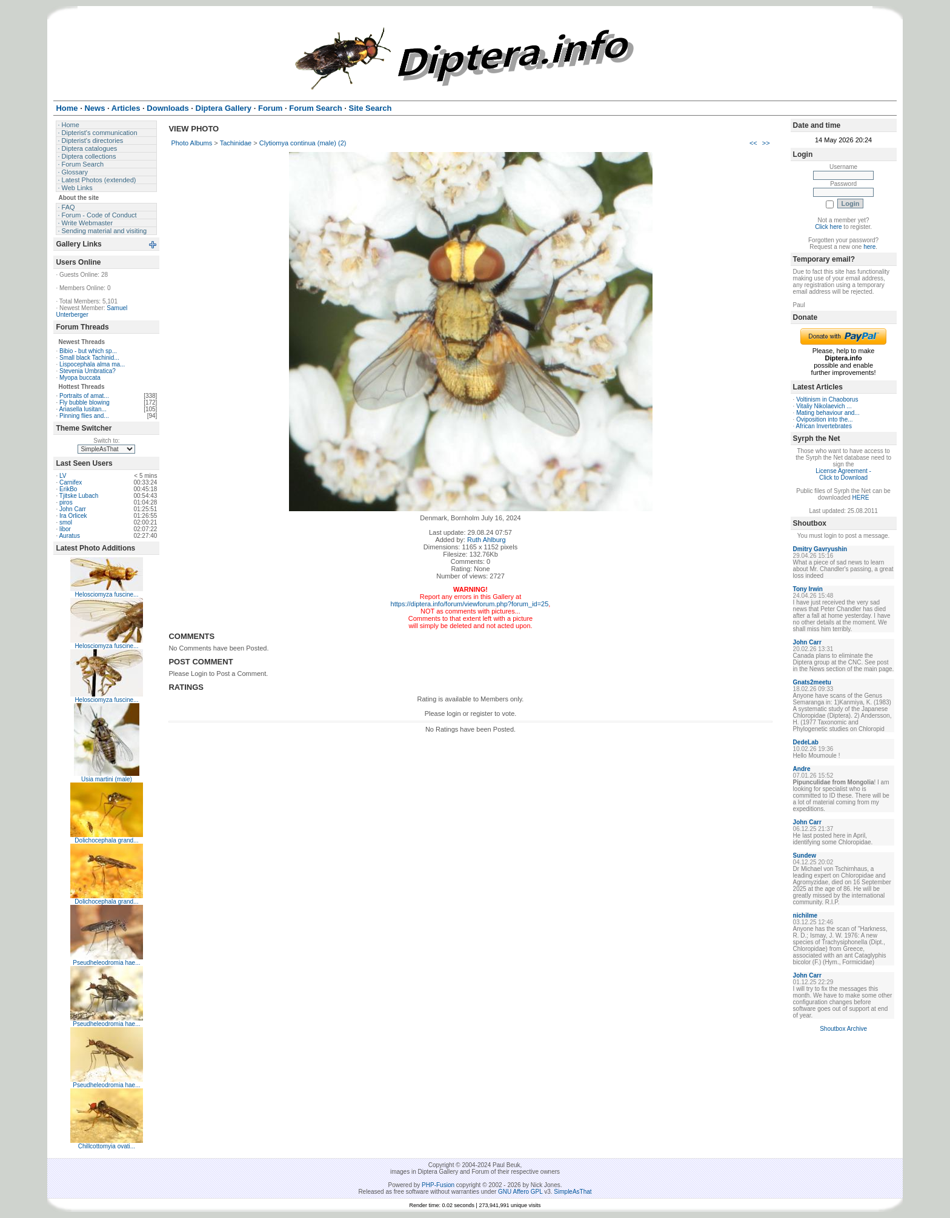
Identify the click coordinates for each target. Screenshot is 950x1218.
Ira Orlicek (73, 515)
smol (65, 522)
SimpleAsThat (572, 1191)
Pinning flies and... (84, 415)
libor (65, 529)
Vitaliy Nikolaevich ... (824, 406)
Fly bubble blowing (84, 402)
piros (66, 502)
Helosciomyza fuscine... (106, 594)
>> (766, 143)
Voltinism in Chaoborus (827, 399)
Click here (828, 226)
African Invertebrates (824, 426)
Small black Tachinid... (89, 357)
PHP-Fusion (438, 1185)
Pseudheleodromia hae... (106, 962)
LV (63, 475)
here (869, 246)
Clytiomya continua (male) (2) (303, 143)
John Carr (72, 509)
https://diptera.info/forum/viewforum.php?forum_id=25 (470, 603)
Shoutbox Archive (843, 1028)
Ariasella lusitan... (82, 409)
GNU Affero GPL (520, 1191)
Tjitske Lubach (78, 495)
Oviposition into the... (824, 419)
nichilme (805, 915)
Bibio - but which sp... (88, 351)
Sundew (804, 855)
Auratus (69, 535)
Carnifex (70, 482)
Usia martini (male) (106, 779)
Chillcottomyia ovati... (106, 1146)
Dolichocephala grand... (106, 840)
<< (753, 143)
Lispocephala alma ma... (92, 364)
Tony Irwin (808, 589)
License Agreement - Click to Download (843, 474)
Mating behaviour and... (828, 412)
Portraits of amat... (84, 395)
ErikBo (68, 489)
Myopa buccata (80, 377)
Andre (802, 769)
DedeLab (806, 742)
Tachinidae (236, 143)
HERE (860, 497)
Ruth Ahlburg (486, 539)
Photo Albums (191, 143)
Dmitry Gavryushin (820, 549)
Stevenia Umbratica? (87, 371)
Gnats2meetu (812, 682)
